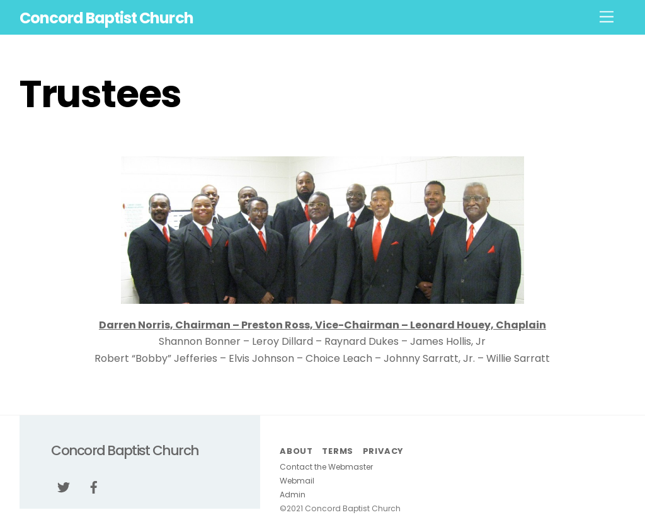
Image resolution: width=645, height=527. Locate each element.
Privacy (383, 451)
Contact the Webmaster (326, 466)
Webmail (297, 480)
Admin (292, 494)
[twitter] (63, 486)
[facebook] (93, 486)
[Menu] (606, 17)
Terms (337, 451)
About (296, 451)
